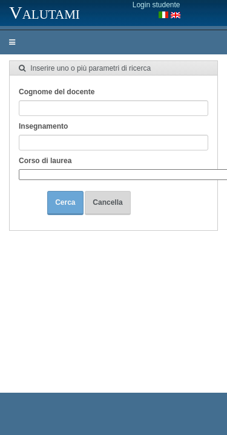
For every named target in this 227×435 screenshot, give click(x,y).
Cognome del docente (56, 92)
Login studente (156, 5)
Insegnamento (43, 126)
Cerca (65, 202)
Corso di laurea (45, 160)
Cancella (107, 202)
